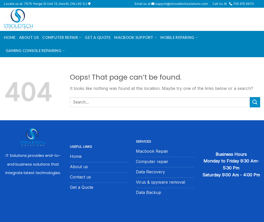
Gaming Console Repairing (35, 50)
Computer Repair (61, 37)
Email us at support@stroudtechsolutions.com (171, 4)
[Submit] (255, 102)
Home (9, 37)
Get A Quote (98, 37)
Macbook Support (135, 37)
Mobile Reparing (179, 37)
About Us (29, 37)
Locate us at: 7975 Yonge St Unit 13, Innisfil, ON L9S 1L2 (47, 4)
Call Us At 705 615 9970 (233, 4)
